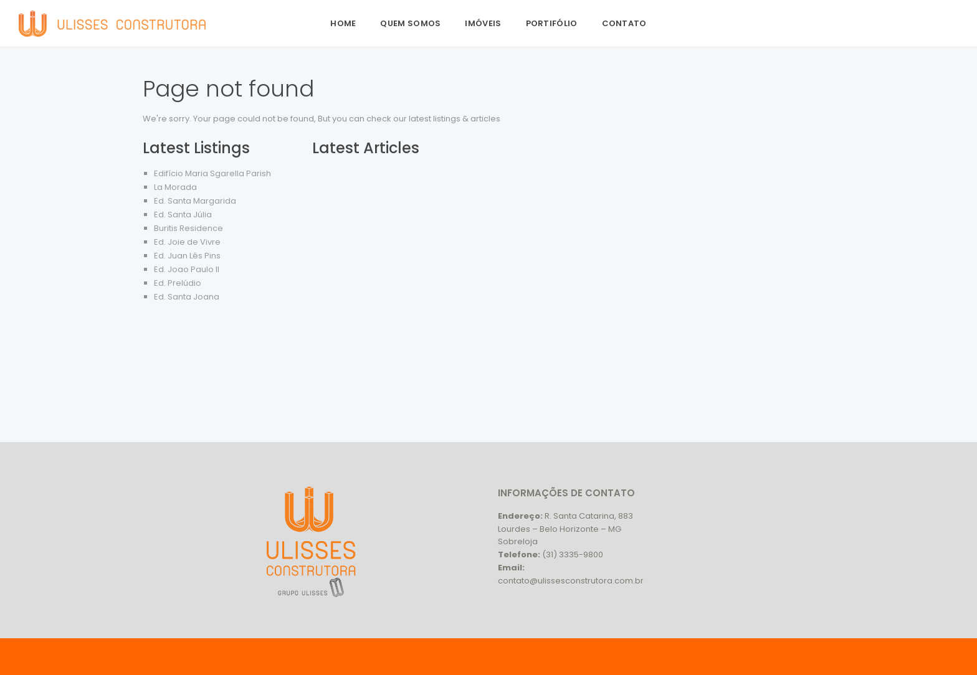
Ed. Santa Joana (186, 297)
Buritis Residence (188, 228)
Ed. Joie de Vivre (187, 242)
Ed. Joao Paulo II (186, 269)
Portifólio (552, 23)
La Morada (175, 187)
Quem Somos (410, 23)
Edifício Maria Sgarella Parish (212, 173)
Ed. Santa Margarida (195, 201)
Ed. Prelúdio (177, 283)
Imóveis (483, 23)
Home (343, 23)
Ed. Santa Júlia (183, 214)
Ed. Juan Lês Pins (187, 256)
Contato (624, 23)
